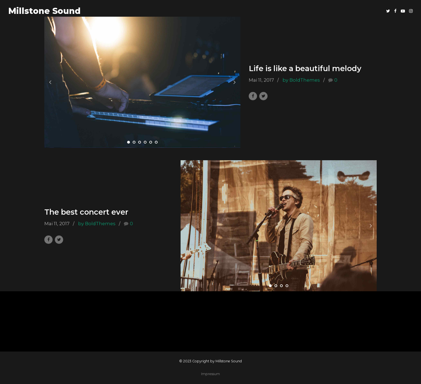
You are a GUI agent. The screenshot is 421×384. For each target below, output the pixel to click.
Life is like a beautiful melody (305, 68)
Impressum (210, 374)
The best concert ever (86, 212)
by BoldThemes (301, 80)
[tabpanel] (142, 82)
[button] (50, 82)
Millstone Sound (44, 11)
